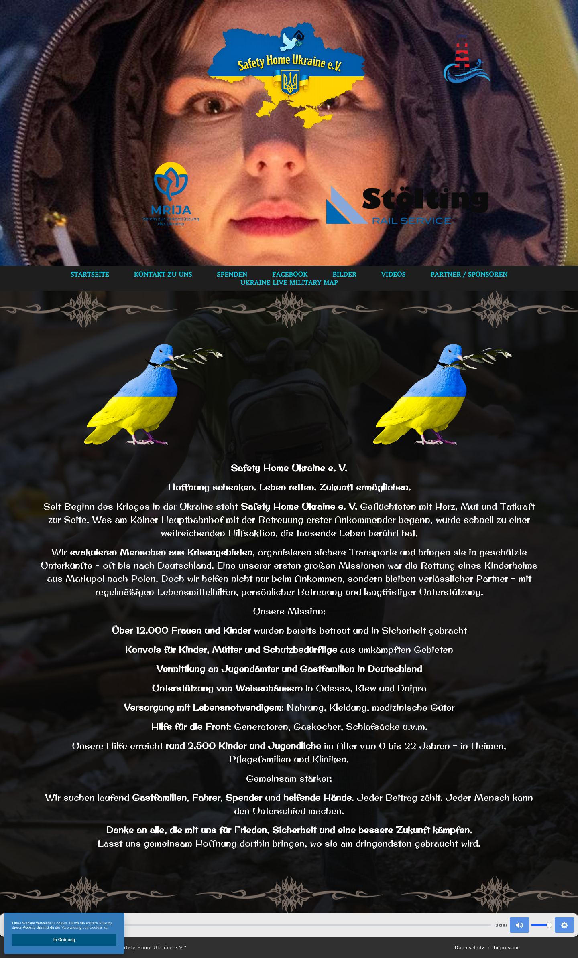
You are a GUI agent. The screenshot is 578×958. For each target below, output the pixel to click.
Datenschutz (469, 947)
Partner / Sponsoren (468, 274)
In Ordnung (64, 940)
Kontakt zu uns (163, 274)
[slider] (258, 925)
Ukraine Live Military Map (289, 282)
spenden (232, 274)
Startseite (90, 274)
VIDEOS (393, 274)
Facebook (289, 274)
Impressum (506, 947)
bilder (344, 274)
